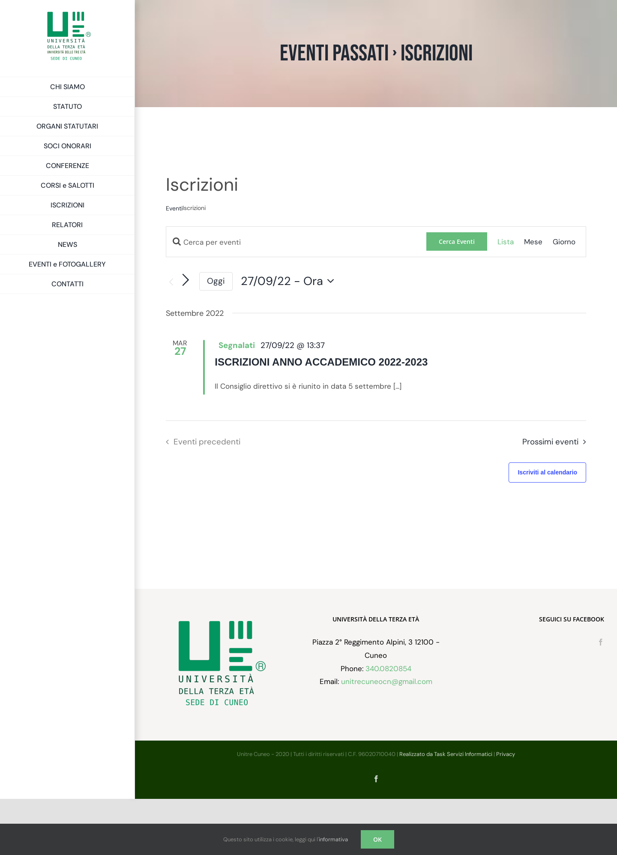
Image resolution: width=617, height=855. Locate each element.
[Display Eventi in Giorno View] (564, 242)
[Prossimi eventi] (186, 280)
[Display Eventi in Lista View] (505, 242)
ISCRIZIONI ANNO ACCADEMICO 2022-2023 (321, 362)
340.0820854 (388, 724)
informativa (333, 839)
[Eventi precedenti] (171, 282)
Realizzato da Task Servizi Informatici (445, 810)
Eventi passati (334, 53)
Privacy (505, 810)
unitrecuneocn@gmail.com (386, 737)
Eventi (174, 208)
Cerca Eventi (457, 241)
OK (377, 839)
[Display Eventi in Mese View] (533, 242)
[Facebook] (600, 698)
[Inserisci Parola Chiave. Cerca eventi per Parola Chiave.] (296, 242)
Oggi (216, 281)
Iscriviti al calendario (547, 472)
